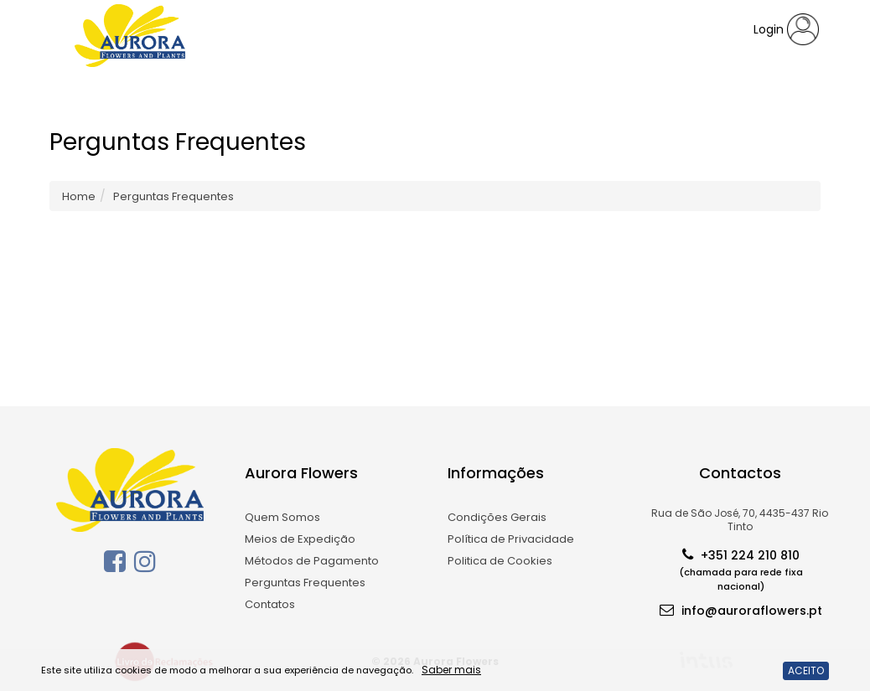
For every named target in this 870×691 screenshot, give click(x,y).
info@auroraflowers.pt (741, 609)
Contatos (270, 604)
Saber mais (451, 670)
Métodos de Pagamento (312, 561)
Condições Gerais (497, 517)
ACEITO (806, 670)
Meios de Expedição (300, 539)
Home (79, 196)
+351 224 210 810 (741, 568)
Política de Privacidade (511, 539)
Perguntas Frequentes (305, 582)
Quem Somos (282, 517)
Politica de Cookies (500, 561)
